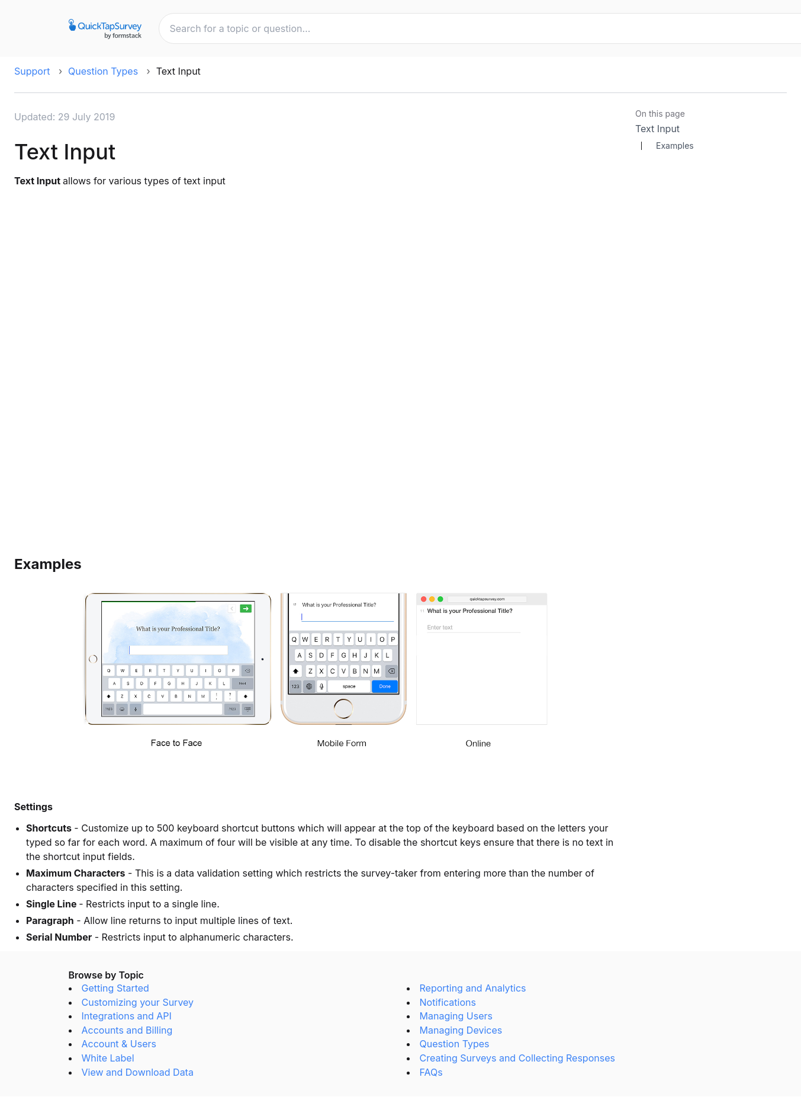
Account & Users (119, 1044)
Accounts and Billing (127, 1030)
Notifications (448, 1002)
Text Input (657, 129)
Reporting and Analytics (473, 988)
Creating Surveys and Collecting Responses (517, 1058)
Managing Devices (461, 1030)
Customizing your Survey (138, 1002)
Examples (675, 146)
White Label (108, 1058)
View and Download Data (138, 1072)
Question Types (103, 71)
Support (32, 71)
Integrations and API (127, 1016)
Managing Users (456, 1016)
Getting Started (115, 988)
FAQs (431, 1072)
